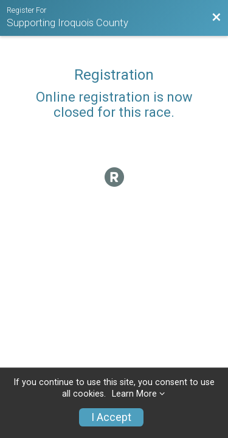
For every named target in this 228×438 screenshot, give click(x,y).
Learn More (134, 394)
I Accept (111, 417)
